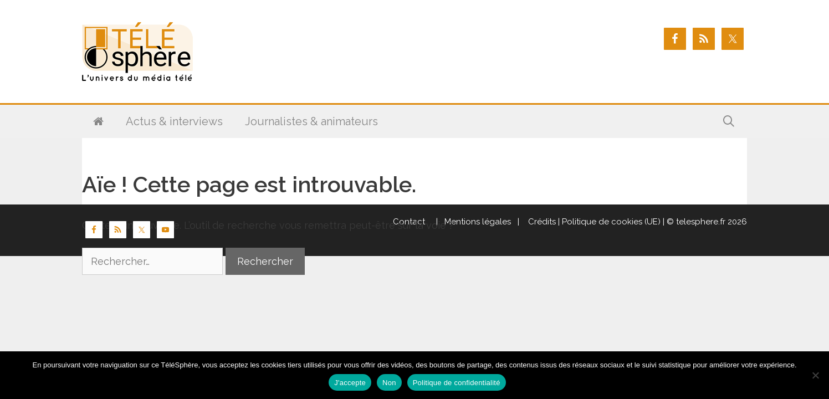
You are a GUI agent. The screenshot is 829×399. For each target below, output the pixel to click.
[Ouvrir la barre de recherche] (728, 121)
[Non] (815, 375)
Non (389, 382)
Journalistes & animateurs (311, 121)
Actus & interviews (174, 121)
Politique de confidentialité (456, 382)
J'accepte (350, 382)
